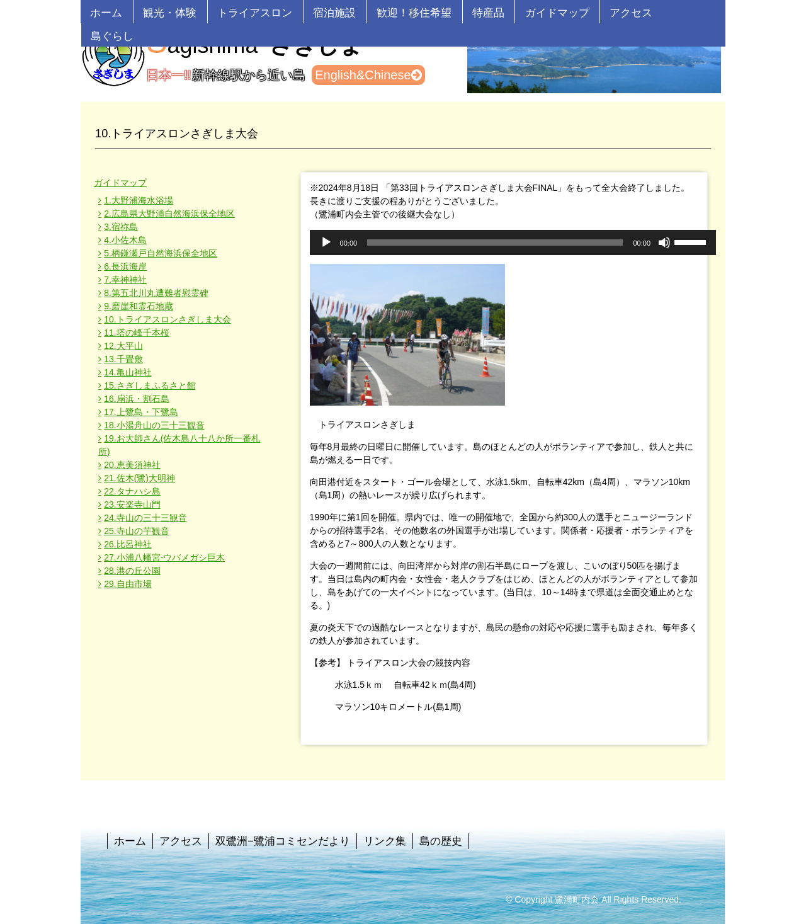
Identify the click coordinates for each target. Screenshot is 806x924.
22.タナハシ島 (132, 491)
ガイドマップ (557, 13)
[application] (513, 242)
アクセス (631, 13)
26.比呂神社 (127, 544)
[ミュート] (664, 242)
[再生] (326, 242)
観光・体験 (169, 13)
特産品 (488, 13)
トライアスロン (254, 13)
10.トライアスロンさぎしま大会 (167, 319)
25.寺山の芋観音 (136, 531)
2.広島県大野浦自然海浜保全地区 (169, 213)
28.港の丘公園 (132, 571)
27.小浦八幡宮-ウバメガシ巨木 (164, 557)
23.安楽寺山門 (132, 504)
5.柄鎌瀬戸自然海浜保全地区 (160, 253)
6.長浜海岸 (125, 266)
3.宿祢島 (121, 227)
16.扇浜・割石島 (136, 399)
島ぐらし (112, 36)
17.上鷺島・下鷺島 (141, 412)
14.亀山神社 (127, 372)
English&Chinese (368, 75)
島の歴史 (440, 841)
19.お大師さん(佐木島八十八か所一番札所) (179, 445)
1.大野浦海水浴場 (138, 200)
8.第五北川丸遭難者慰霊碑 (156, 293)
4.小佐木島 (125, 240)
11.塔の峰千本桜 (136, 333)
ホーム (106, 13)
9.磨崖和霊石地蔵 (138, 306)
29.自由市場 (127, 584)
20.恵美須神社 (132, 465)
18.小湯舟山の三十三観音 (154, 425)
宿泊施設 (334, 13)
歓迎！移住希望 (414, 13)
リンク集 (384, 841)
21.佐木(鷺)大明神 (139, 478)
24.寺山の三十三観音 (145, 518)
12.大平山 (123, 346)
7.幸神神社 (125, 280)
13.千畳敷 (123, 359)
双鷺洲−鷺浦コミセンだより (282, 841)
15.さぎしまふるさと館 (149, 385)
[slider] (495, 242)
